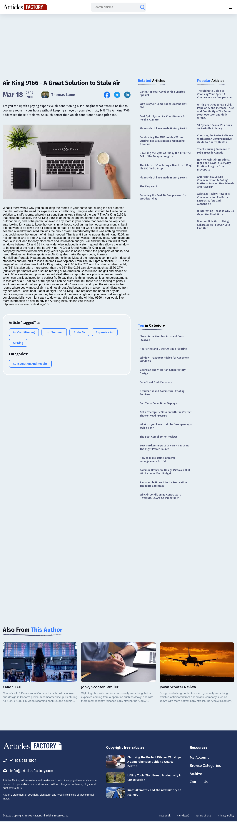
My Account (199, 757)
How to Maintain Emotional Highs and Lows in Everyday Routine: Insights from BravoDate (214, 164)
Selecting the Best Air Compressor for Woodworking (163, 197)
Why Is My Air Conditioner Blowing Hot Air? (163, 105)
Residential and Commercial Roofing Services (162, 393)
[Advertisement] (118, 43)
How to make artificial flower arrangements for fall (157, 459)
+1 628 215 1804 (20, 760)
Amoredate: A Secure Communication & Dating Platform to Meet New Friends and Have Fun (215, 182)
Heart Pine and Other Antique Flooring (163, 348)
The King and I (148, 186)
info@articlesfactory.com (28, 770)
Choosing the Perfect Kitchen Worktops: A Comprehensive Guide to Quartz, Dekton (215, 139)
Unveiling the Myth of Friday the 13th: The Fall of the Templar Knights (165, 155)
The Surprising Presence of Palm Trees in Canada (213, 151)
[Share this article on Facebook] (107, 95)
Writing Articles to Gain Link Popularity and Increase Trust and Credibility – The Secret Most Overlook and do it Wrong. (215, 111)
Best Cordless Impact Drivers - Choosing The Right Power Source (164, 447)
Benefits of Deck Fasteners (156, 382)
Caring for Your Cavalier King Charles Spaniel (162, 93)
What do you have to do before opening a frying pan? (166, 426)
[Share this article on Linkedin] (127, 95)
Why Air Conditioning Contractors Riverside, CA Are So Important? (160, 496)
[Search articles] (142, 7)
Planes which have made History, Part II (163, 128)
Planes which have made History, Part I (163, 177)
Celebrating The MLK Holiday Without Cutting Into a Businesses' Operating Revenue (162, 141)
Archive (196, 773)
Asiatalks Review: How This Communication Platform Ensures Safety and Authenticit (213, 199)
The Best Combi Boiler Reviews (158, 436)
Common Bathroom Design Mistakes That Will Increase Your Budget (165, 472)
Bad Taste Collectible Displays (158, 403)
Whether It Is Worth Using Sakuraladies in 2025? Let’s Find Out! (213, 225)
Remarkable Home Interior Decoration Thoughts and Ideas (163, 484)
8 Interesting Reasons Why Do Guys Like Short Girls (215, 212)
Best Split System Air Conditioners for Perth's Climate (163, 118)
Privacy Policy (226, 815)
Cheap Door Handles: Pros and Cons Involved (162, 338)
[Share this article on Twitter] (117, 95)
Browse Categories (205, 765)
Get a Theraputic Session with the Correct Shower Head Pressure (165, 414)
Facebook (165, 815)
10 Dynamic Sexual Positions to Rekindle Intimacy (214, 127)
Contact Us (199, 782)
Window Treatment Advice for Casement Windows (164, 359)
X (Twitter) (183, 815)
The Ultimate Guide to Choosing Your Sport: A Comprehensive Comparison (214, 94)
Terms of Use (203, 815)
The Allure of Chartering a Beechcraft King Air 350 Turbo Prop (165, 167)
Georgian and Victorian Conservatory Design (163, 371)
